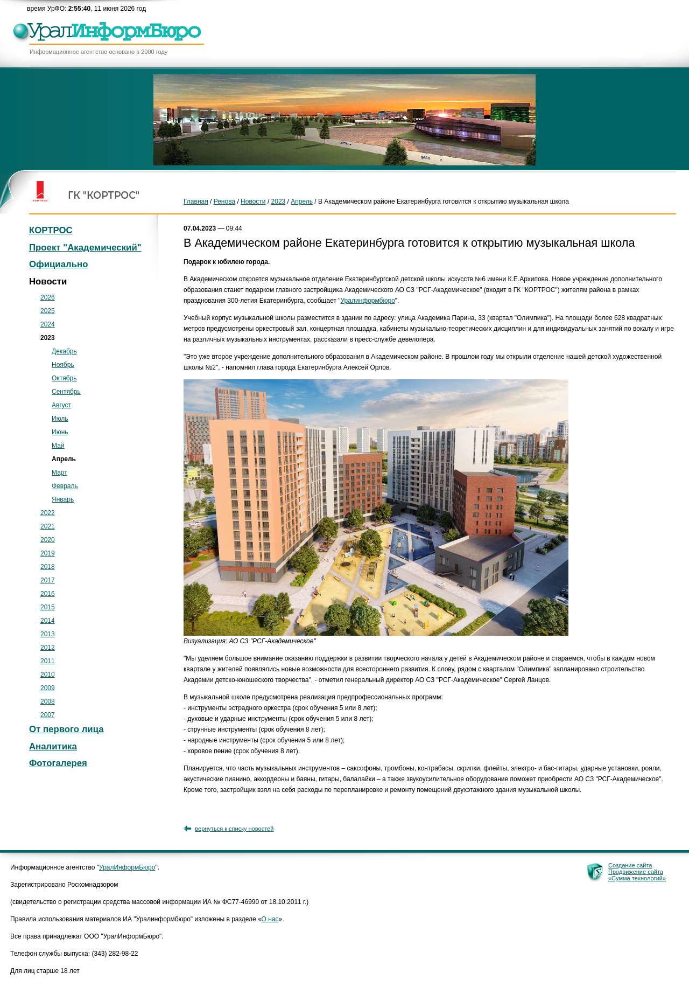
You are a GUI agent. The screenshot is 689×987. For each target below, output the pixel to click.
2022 (47, 513)
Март (59, 472)
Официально (58, 264)
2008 (47, 701)
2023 (278, 201)
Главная (196, 201)
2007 (47, 715)
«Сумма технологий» (637, 878)
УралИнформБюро (127, 867)
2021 (47, 526)
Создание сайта (630, 865)
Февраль (65, 486)
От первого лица (66, 729)
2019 (47, 553)
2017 (47, 580)
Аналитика (53, 746)
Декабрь (64, 351)
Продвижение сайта (635, 871)
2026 (47, 297)
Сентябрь (66, 391)
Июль (60, 418)
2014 (47, 620)
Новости (253, 201)
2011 (47, 661)
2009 (47, 688)
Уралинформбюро (368, 300)
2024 (47, 324)
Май (58, 445)
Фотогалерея (58, 763)
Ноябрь (63, 365)
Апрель (302, 201)
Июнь (60, 432)
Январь (63, 499)
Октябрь (64, 378)
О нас (270, 919)
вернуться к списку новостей (234, 828)
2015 (47, 607)
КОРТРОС (51, 230)
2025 (47, 311)
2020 (47, 540)
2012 (47, 647)
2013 (47, 634)
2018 (47, 567)
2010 (47, 674)
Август (61, 405)
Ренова (224, 201)
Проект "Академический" (85, 247)
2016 (47, 593)
